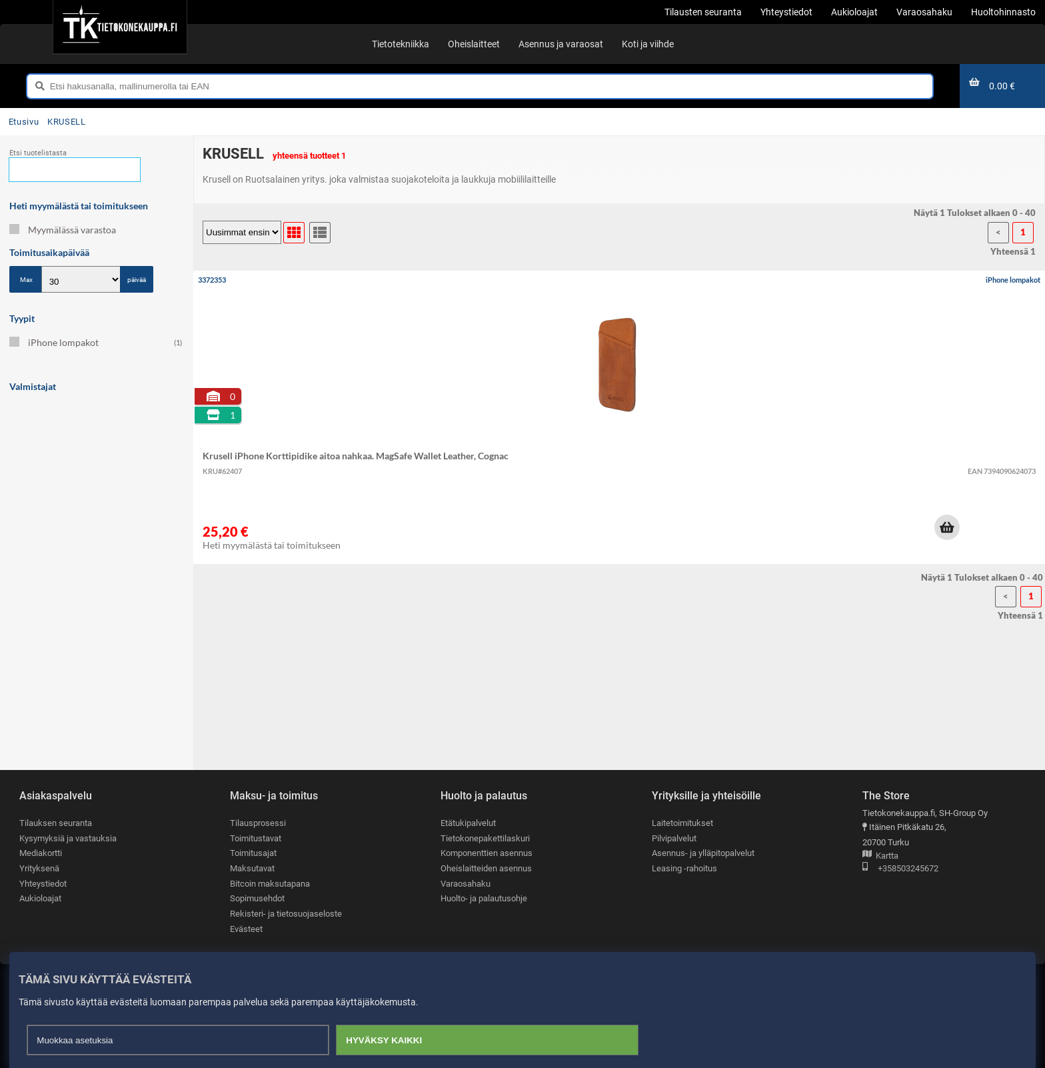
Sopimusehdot (257, 898)
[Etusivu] (120, 26)
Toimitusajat (253, 853)
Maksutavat (252, 868)
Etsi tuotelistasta (38, 153)
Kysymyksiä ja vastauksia (68, 838)
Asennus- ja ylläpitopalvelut (703, 853)
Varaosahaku (466, 884)
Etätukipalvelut (468, 823)
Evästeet (246, 929)
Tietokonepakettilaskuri (485, 838)
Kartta (880, 856)
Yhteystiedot (43, 884)
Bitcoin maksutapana (270, 884)
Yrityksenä (39, 868)
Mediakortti (40, 853)
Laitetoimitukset (682, 823)
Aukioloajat (40, 898)
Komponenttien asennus (486, 853)
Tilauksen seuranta (55, 823)
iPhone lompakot (95, 342)
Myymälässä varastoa (62, 229)
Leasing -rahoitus (684, 868)
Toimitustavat (255, 838)
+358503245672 (900, 869)
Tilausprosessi (258, 823)
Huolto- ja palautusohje (484, 898)
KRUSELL (66, 122)
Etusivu (24, 122)
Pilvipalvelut (674, 838)
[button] (947, 527)
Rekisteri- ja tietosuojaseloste (286, 914)
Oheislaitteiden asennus (486, 868)
